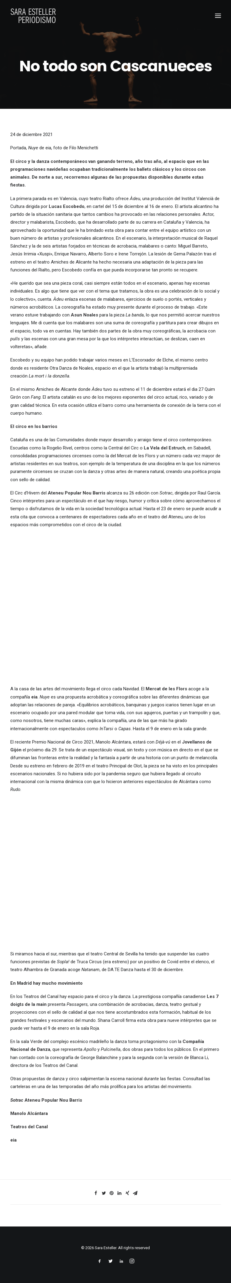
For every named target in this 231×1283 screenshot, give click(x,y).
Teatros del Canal (29, 1126)
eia (13, 1140)
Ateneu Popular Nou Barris (53, 1100)
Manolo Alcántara (29, 1113)
